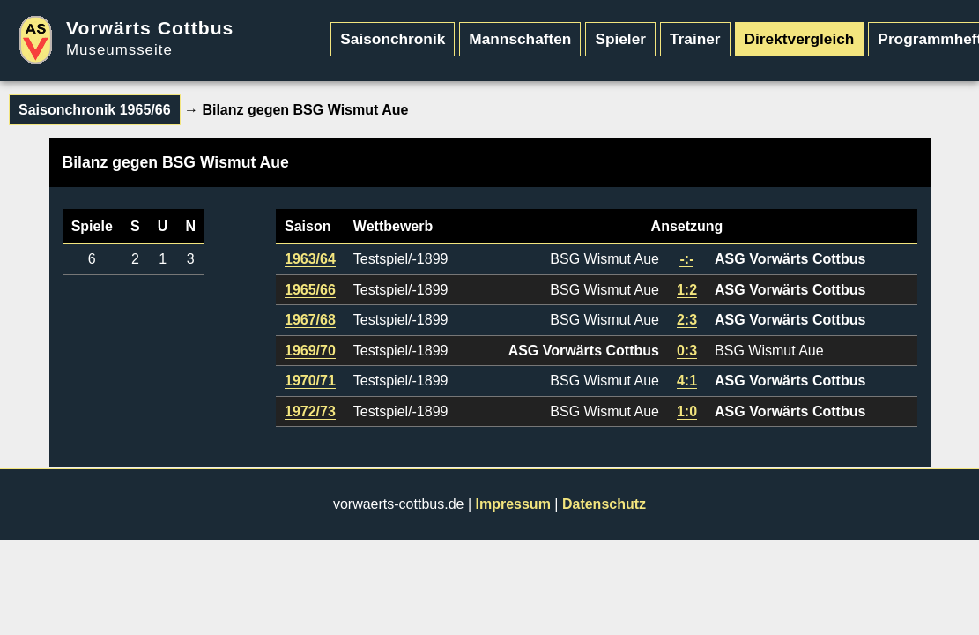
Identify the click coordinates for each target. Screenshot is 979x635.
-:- (686, 258)
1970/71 (310, 380)
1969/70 (310, 350)
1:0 (687, 411)
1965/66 (310, 289)
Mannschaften (520, 39)
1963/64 (310, 258)
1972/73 (310, 411)
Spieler (620, 39)
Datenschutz (604, 504)
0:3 (687, 350)
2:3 (687, 319)
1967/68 (310, 319)
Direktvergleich (800, 39)
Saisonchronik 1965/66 (95, 109)
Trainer (695, 39)
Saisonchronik (392, 39)
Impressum (513, 504)
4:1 (687, 380)
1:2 (687, 289)
